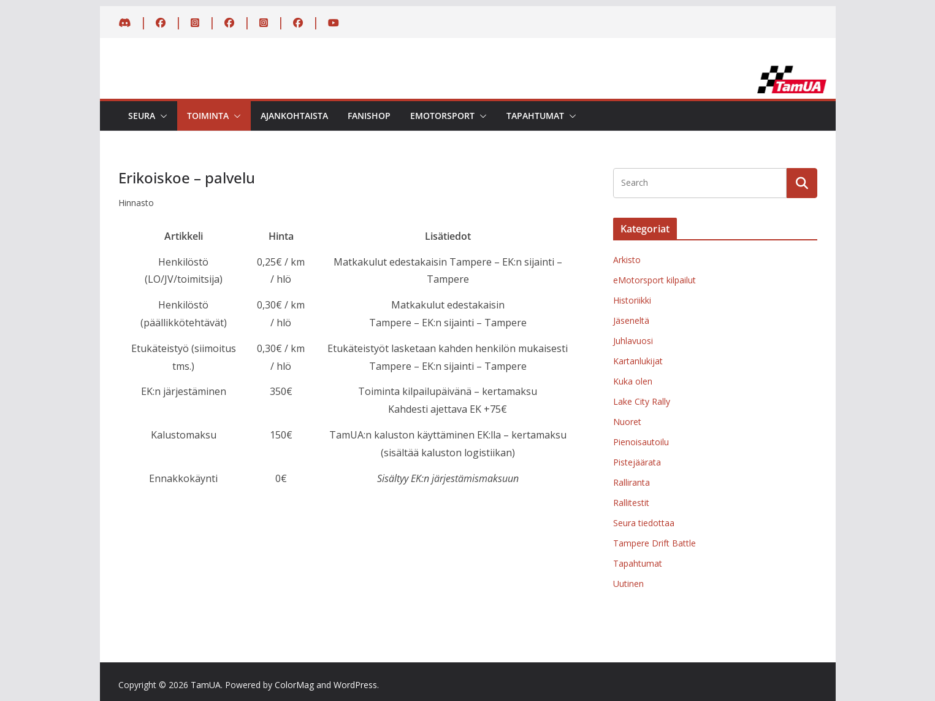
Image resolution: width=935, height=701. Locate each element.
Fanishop (369, 115)
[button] (161, 115)
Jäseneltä (631, 320)
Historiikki (632, 300)
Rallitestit (631, 502)
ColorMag (294, 685)
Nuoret (627, 421)
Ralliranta (631, 482)
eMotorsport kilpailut (654, 280)
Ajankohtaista (294, 115)
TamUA (206, 685)
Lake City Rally (641, 401)
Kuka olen (632, 381)
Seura (141, 115)
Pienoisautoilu (641, 442)
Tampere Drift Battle (654, 543)
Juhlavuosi (633, 341)
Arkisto (627, 260)
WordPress (355, 685)
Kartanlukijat (638, 361)
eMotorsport (442, 115)
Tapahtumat (535, 115)
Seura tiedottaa (643, 523)
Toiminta (208, 115)
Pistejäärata (637, 462)
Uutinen (628, 583)
